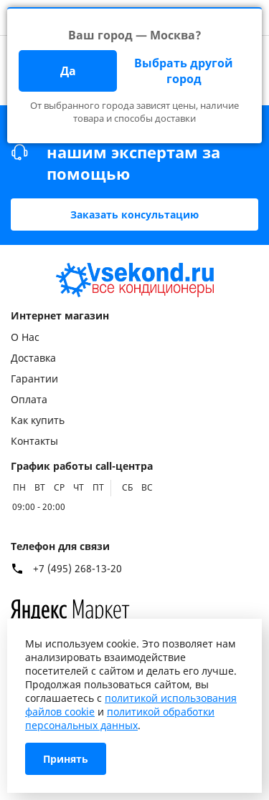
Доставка (33, 358)
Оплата (29, 399)
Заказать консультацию (134, 214)
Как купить (38, 420)
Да (68, 71)
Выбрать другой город (183, 71)
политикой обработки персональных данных (119, 718)
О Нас (25, 337)
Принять (65, 759)
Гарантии (34, 378)
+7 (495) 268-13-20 (77, 569)
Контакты (34, 441)
